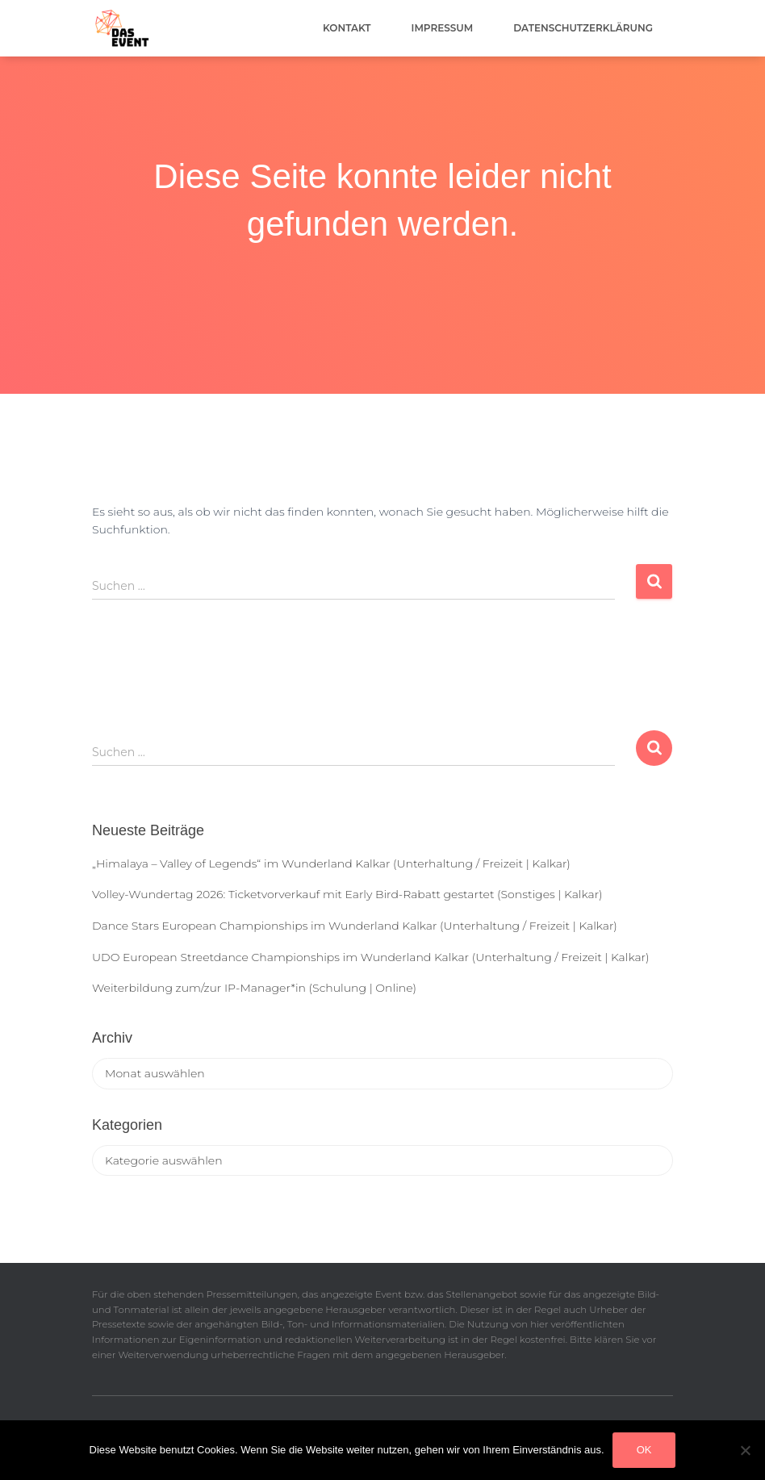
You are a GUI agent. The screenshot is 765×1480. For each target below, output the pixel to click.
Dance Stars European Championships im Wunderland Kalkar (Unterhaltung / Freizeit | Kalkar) (354, 925)
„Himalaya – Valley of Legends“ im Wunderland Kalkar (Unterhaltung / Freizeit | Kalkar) (331, 863)
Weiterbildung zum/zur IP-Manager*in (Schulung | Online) (254, 987)
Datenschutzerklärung (583, 28)
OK (644, 1450)
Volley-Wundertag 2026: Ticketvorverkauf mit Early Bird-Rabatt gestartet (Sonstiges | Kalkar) (347, 894)
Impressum (443, 28)
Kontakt (347, 28)
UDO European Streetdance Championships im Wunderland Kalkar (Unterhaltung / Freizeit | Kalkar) (370, 957)
